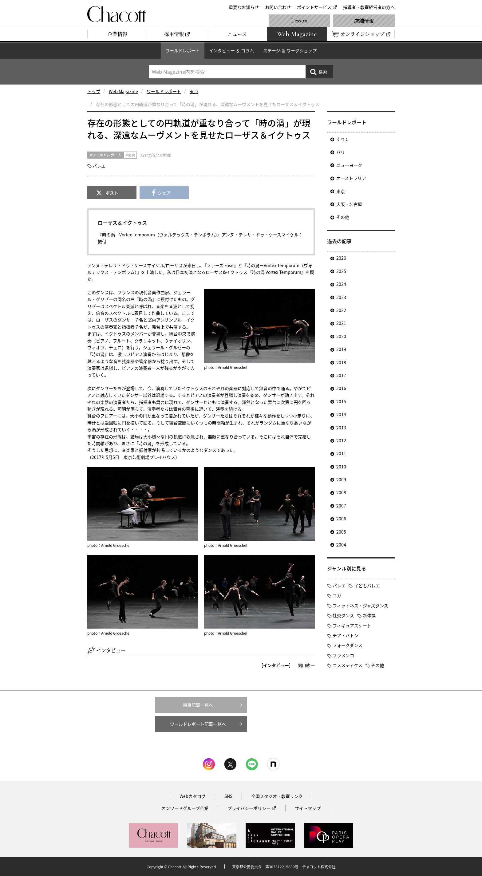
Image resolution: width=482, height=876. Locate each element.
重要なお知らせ (244, 7)
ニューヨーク (349, 165)
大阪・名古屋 (349, 204)
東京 (194, 91)
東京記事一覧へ (198, 705)
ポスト (111, 193)
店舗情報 (364, 20)
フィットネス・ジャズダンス (360, 605)
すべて (342, 139)
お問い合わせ (278, 7)
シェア (164, 193)
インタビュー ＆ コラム (231, 50)
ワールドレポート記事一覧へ (198, 724)
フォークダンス (347, 645)
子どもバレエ (367, 585)
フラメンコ (343, 655)
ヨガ (337, 595)
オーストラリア (351, 178)
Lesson (299, 20)
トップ (93, 91)
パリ (340, 152)
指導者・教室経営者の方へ (369, 7)
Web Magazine (123, 91)
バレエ (99, 166)
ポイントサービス (314, 7)
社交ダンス (343, 615)
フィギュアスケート (352, 625)
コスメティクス (347, 665)
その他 (342, 217)
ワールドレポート (182, 50)
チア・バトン (345, 635)
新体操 (369, 615)
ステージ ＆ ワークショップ (290, 50)
